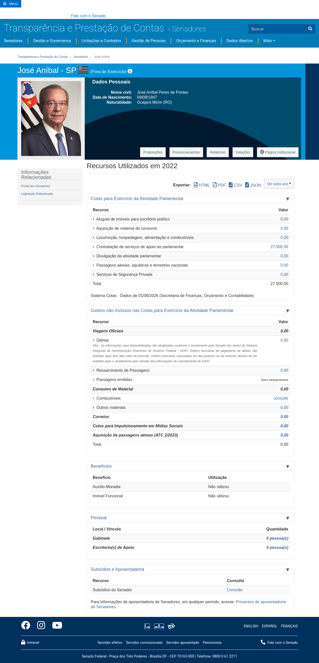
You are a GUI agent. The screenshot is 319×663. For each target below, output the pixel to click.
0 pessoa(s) (277, 538)
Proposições (152, 152)
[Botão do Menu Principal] (10, 3)
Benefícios (101, 466)
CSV (235, 185)
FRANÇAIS (289, 626)
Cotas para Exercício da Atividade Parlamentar (137, 198)
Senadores (189, 28)
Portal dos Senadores (35, 186)
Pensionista (212, 643)
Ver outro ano (279, 184)
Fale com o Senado (88, 16)
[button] (2, 16)
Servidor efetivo (109, 643)
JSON (253, 185)
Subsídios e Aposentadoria (117, 569)
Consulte (235, 590)
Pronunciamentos (186, 152)
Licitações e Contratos (101, 40)
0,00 (284, 417)
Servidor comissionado (144, 643)
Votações (243, 152)
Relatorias (218, 152)
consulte (280, 398)
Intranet (30, 642)
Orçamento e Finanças (196, 40)
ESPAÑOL (269, 626)
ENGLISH (251, 626)
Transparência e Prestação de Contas (84, 28)
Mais (267, 40)
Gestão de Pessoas (149, 40)
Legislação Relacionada (37, 194)
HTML (202, 185)
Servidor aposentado (182, 643)
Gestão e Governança (52, 40)
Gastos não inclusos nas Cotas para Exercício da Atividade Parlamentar (162, 310)
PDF (219, 185)
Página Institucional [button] (277, 151)
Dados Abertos (240, 40)
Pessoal (99, 517)
